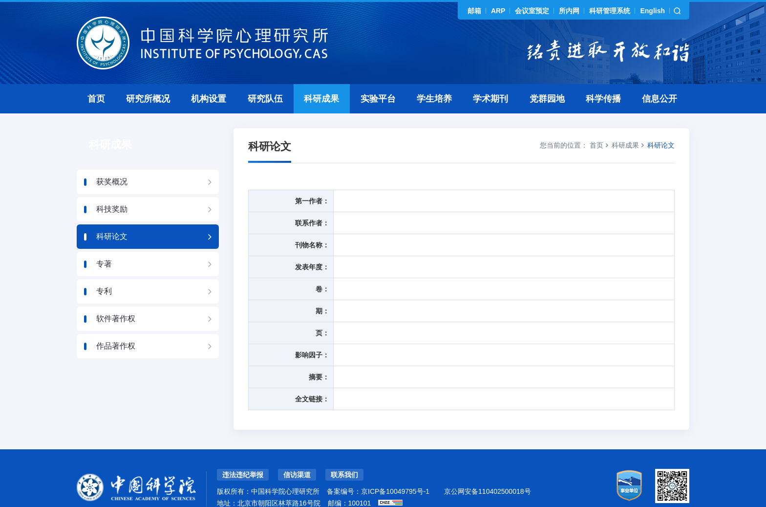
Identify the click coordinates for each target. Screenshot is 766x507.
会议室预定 (532, 11)
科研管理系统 (609, 11)
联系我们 (344, 453)
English (652, 11)
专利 (104, 269)
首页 (96, 77)
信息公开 (659, 77)
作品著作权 (115, 324)
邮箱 (474, 11)
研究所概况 (148, 77)
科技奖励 (112, 187)
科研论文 (112, 215)
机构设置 (208, 77)
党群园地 (547, 77)
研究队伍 (265, 77)
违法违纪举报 (242, 453)
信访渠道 (297, 453)
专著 (104, 242)
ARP (498, 11)
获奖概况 (112, 160)
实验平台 (378, 77)
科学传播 (603, 77)
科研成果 (321, 77)
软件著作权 (115, 297)
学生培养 (434, 77)
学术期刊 (490, 77)
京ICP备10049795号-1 (395, 470)
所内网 (569, 11)
